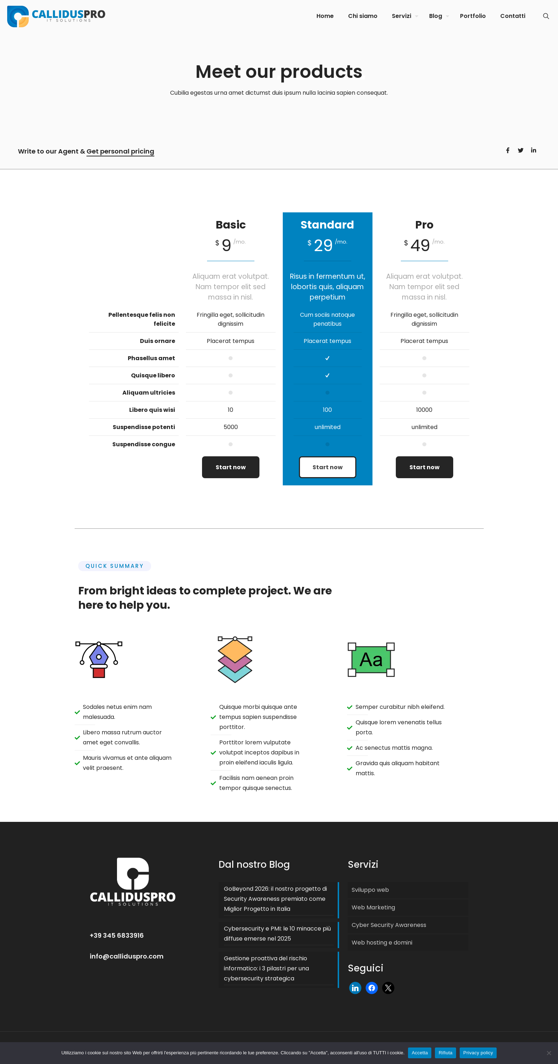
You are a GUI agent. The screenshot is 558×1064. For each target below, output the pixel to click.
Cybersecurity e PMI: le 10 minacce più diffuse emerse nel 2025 (277, 933)
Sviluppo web (370, 890)
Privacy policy (478, 1052)
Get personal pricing (120, 151)
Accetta (420, 1052)
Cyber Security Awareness (389, 925)
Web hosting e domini (382, 942)
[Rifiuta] (549, 1052)
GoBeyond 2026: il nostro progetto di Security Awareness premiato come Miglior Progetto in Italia (275, 899)
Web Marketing (373, 907)
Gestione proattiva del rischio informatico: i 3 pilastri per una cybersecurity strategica (266, 968)
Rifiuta (446, 1052)
